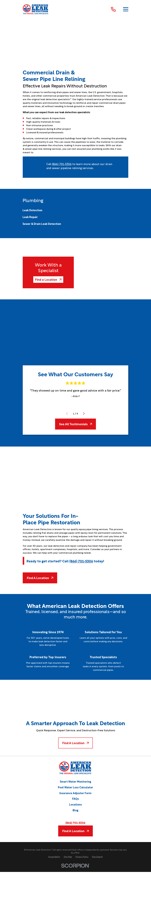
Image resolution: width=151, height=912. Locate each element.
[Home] (36, 9)
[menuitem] (32, 210)
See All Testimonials (75, 424)
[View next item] (84, 413)
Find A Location (40, 578)
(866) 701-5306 (62, 164)
